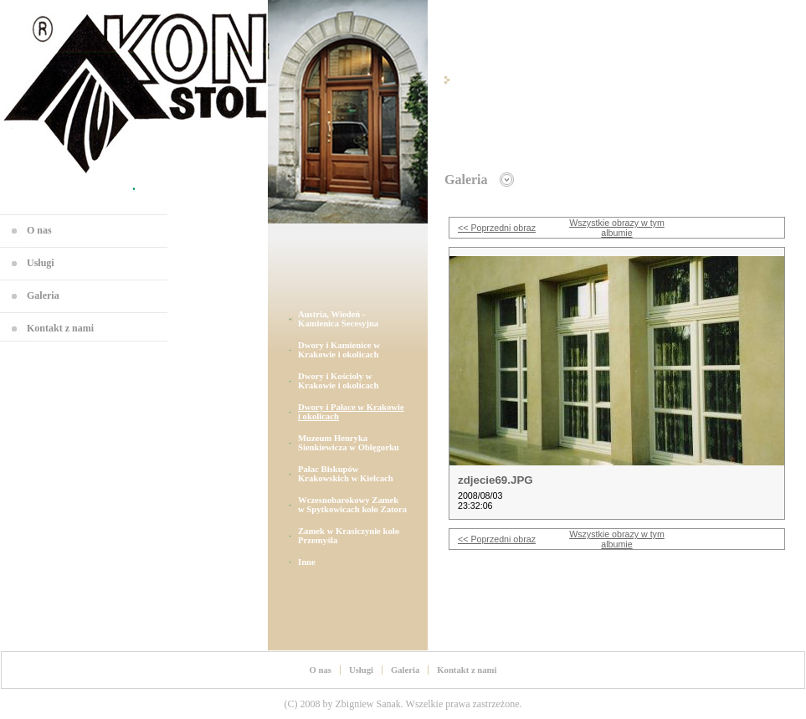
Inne (307, 562)
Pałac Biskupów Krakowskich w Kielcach (345, 474)
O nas (39, 230)
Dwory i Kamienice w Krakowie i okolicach (339, 350)
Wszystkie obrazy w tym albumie (617, 228)
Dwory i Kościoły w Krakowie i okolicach (338, 381)
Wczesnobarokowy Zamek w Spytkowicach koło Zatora (352, 505)
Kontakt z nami (60, 328)
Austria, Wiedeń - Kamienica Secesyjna (338, 319)
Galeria (43, 295)
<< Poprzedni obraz (497, 228)
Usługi (40, 263)
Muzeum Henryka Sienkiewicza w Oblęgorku (348, 443)
